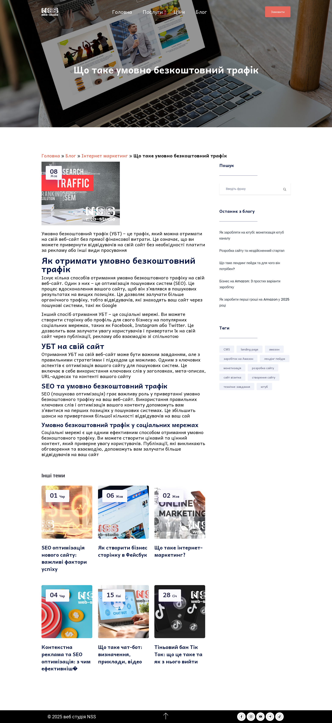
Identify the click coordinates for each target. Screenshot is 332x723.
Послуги (153, 11)
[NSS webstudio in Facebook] (241, 716)
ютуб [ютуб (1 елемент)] (264, 386)
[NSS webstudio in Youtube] (260, 716)
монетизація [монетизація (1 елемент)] (232, 368)
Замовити (278, 11)
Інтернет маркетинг (105, 155)
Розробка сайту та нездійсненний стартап (251, 250)
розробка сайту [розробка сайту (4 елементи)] (263, 368)
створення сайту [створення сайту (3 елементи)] (263, 377)
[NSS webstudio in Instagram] (251, 716)
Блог (202, 11)
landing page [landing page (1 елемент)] (249, 349)
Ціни (180, 11)
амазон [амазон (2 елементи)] (274, 349)
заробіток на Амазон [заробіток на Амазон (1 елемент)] (238, 358)
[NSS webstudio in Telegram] (270, 716)
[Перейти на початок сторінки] (165, 716)
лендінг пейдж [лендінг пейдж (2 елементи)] (274, 358)
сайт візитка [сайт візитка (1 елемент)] (232, 377)
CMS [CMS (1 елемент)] (227, 349)
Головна (122, 11)
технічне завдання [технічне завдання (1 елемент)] (237, 386)
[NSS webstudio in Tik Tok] (279, 716)
